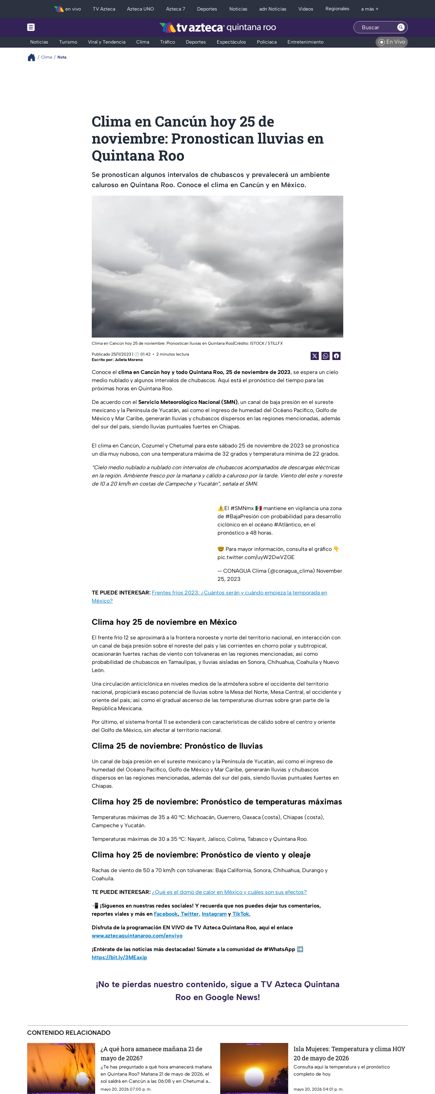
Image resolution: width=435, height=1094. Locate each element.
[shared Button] (325, 356)
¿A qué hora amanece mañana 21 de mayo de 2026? (151, 1053)
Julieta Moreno (129, 359)
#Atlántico (287, 524)
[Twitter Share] (315, 356)
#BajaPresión (242, 516)
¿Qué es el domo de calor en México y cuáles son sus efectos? (229, 892)
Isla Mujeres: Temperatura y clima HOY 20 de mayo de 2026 (349, 1053)
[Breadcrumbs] (34, 57)
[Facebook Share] (336, 356)
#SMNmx (242, 508)
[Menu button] (54, 27)
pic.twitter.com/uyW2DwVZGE (256, 557)
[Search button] (401, 27)
